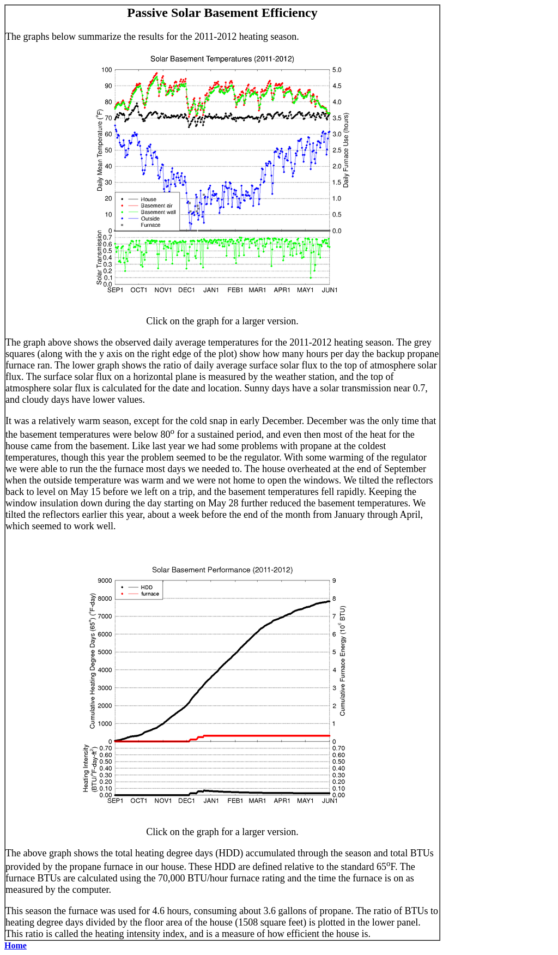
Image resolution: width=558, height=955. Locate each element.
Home (15, 945)
